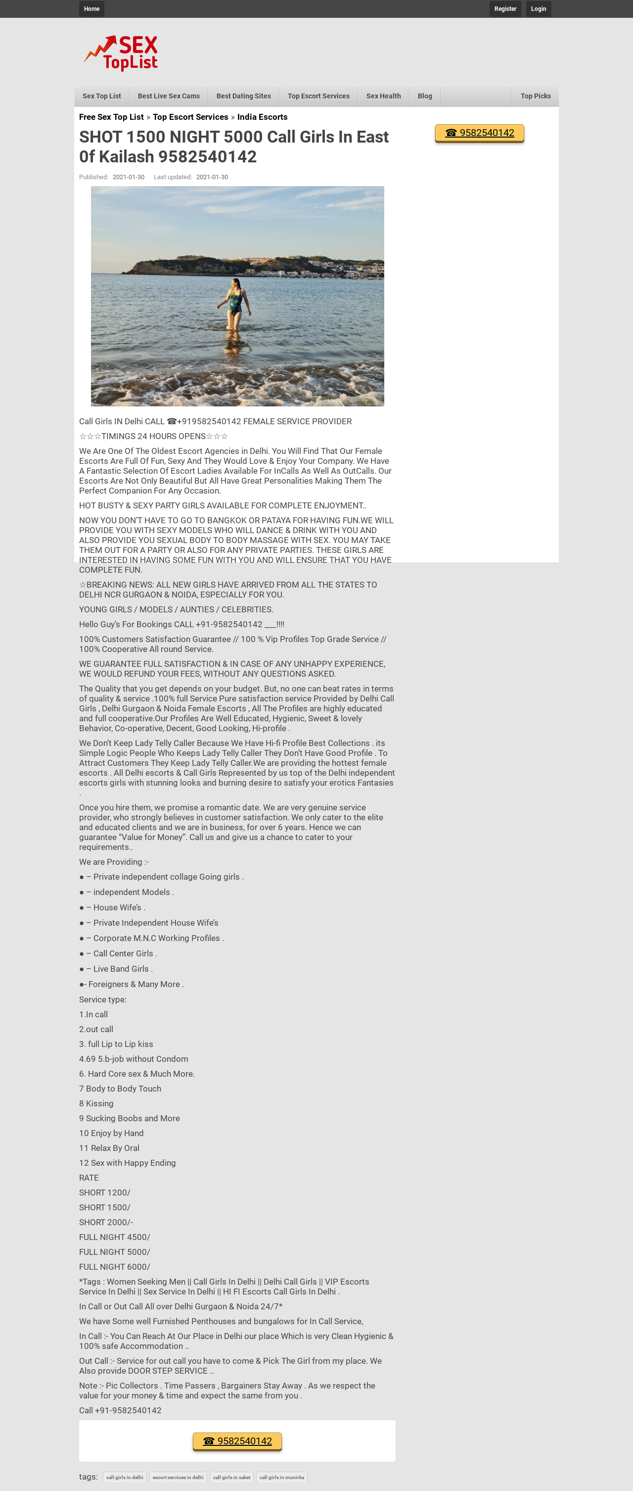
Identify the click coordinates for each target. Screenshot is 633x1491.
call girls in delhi (124, 1477)
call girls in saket (231, 1477)
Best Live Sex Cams (169, 96)
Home (91, 8)
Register (505, 8)
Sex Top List (102, 96)
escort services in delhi (178, 1477)
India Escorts (262, 117)
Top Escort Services (319, 96)
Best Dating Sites (244, 96)
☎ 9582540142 (237, 1441)
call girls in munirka (282, 1477)
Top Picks (536, 96)
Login (538, 8)
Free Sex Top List (111, 117)
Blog (425, 96)
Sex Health (383, 96)
